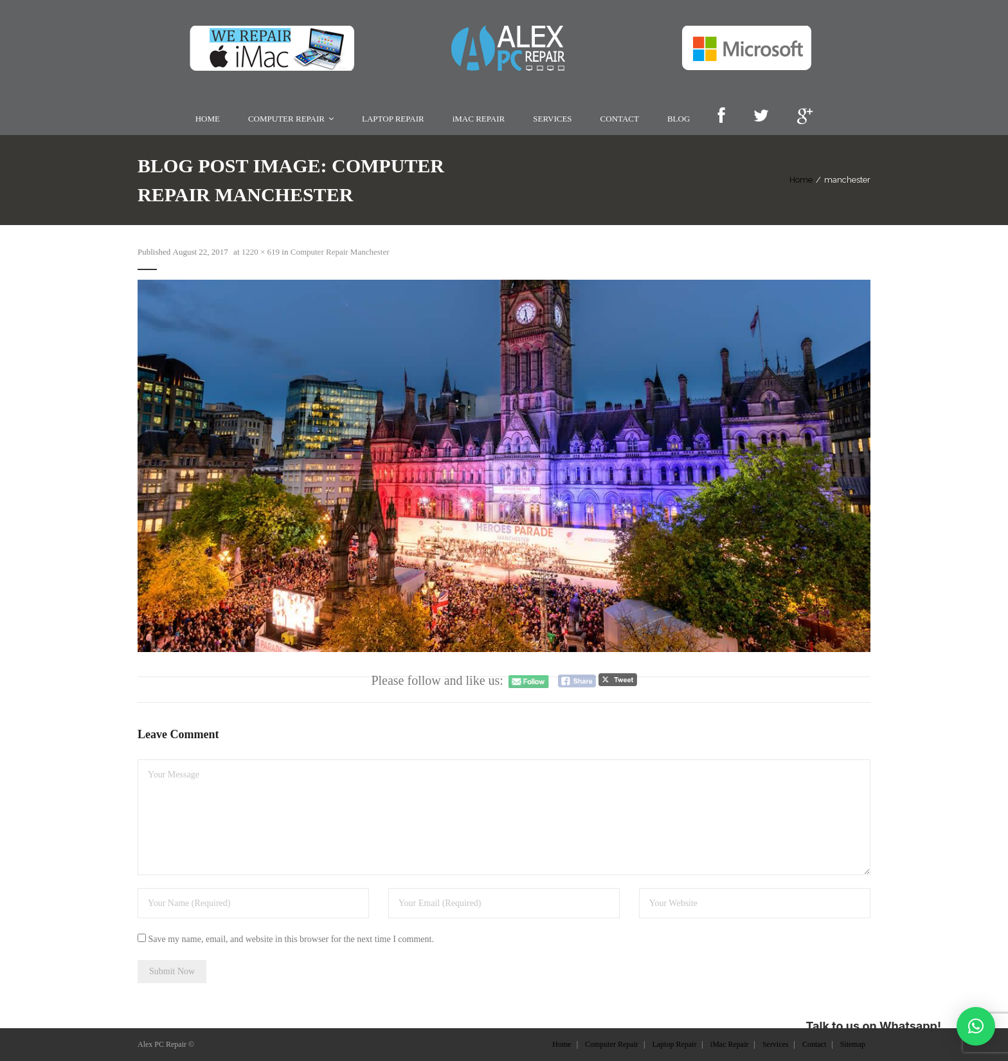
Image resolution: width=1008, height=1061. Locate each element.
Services (775, 1044)
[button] (976, 1026)
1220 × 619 (261, 252)
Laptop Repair (674, 1044)
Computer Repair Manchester (340, 252)
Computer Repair (611, 1044)
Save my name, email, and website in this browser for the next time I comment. (291, 939)
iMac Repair (729, 1044)
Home (801, 180)
